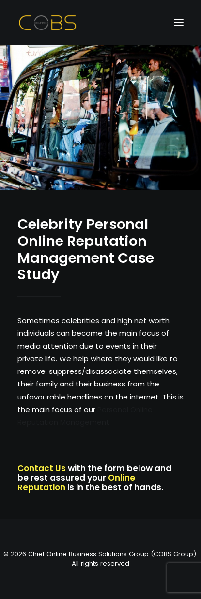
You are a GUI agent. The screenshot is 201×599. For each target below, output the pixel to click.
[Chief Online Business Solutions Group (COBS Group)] (47, 22)
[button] (178, 22)
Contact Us (41, 468)
